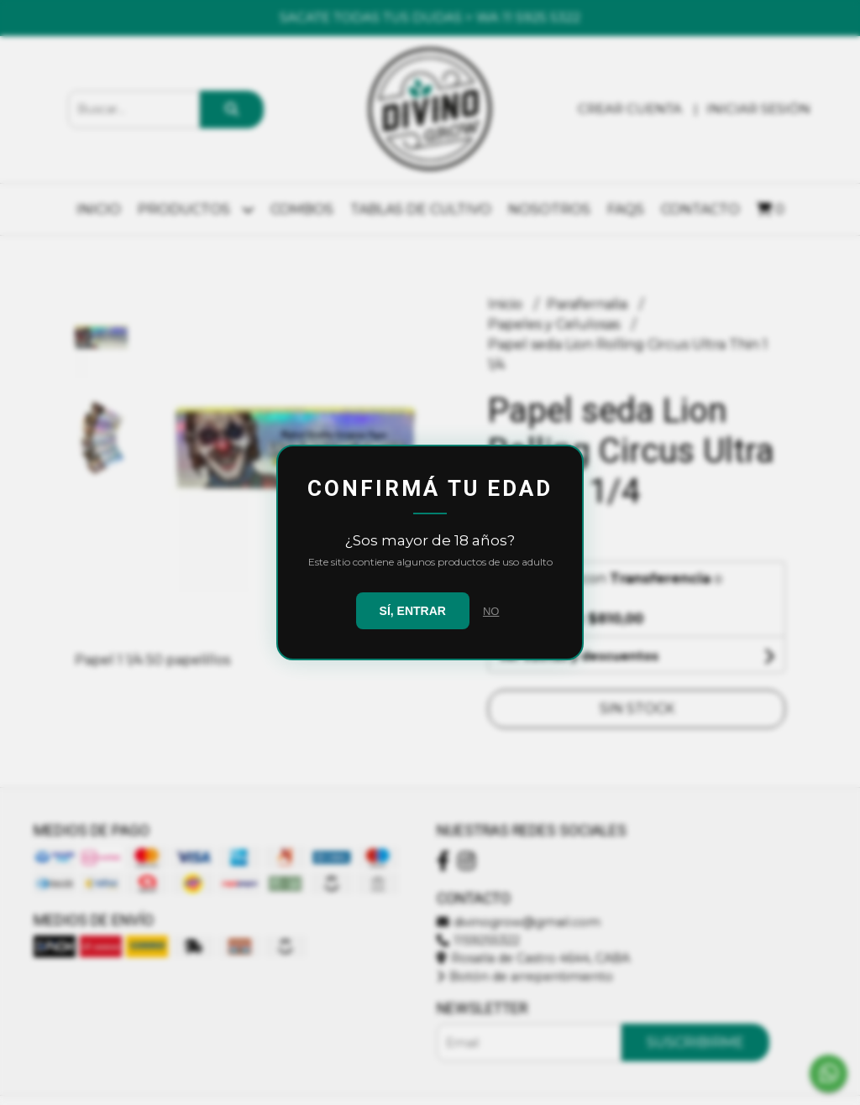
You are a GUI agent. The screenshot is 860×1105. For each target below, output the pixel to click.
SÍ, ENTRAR (413, 611)
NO (491, 611)
